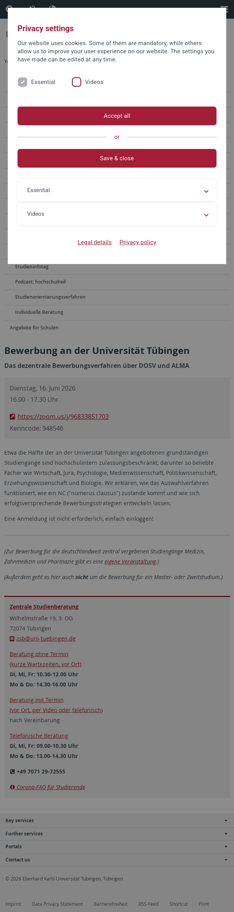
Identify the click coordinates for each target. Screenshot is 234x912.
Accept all (117, 115)
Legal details (95, 242)
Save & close (117, 158)
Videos (94, 82)
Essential (43, 82)
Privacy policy (137, 242)
